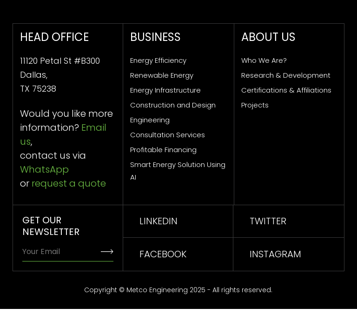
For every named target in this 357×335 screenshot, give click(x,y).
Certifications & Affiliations (286, 90)
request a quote (69, 183)
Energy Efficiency (158, 60)
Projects (255, 105)
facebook (162, 254)
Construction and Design (173, 105)
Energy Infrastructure (165, 90)
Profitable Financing (163, 149)
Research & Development (286, 75)
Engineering (150, 120)
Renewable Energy (161, 75)
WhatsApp (44, 169)
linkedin (158, 221)
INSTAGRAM (275, 254)
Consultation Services (167, 135)
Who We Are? (264, 60)
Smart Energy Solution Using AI (177, 171)
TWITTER (268, 221)
